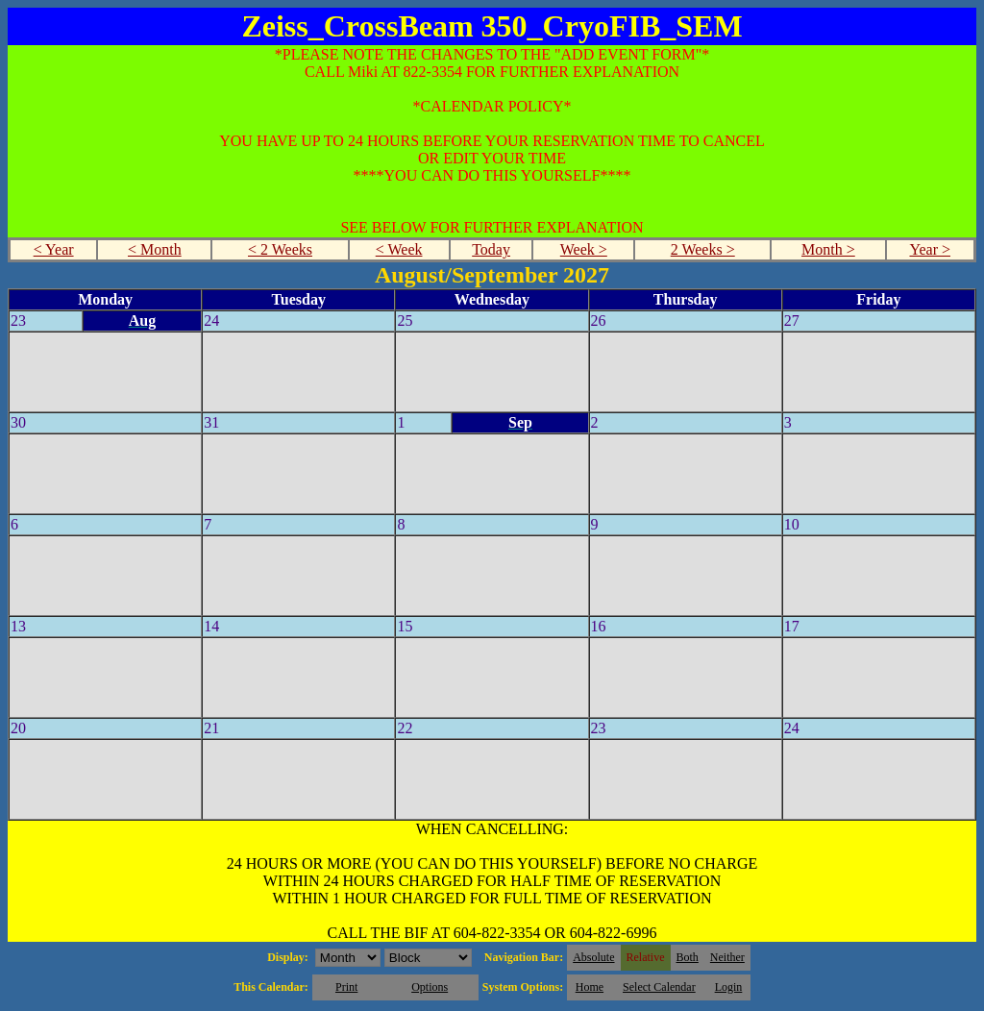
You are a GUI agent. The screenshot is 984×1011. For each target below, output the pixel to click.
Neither (727, 957)
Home (589, 987)
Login (729, 987)
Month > (828, 249)
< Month (155, 249)
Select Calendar (659, 987)
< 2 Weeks (280, 249)
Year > (929, 249)
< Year (54, 249)
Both (687, 957)
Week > (583, 249)
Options (429, 987)
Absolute (593, 957)
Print (346, 987)
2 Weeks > (703, 249)
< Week (399, 249)
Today (491, 249)
